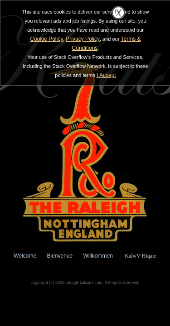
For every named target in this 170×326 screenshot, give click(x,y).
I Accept (106, 75)
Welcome (25, 256)
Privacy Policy (83, 39)
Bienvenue (60, 256)
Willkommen (98, 256)
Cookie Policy (46, 39)
